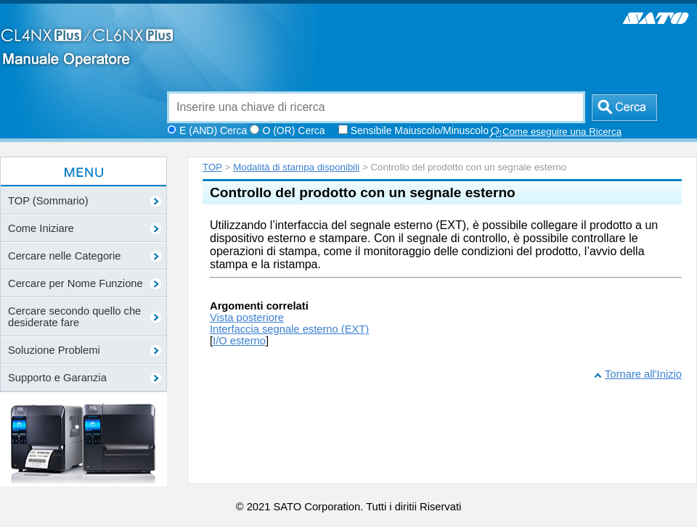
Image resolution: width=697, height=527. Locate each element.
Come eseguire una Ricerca (555, 132)
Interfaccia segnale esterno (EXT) (289, 329)
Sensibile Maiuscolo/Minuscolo (420, 130)
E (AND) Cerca (213, 130)
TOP (212, 167)
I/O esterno (239, 341)
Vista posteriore (247, 317)
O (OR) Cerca (293, 130)
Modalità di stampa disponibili (296, 167)
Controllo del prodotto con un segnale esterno (362, 192)
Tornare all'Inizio (643, 374)
